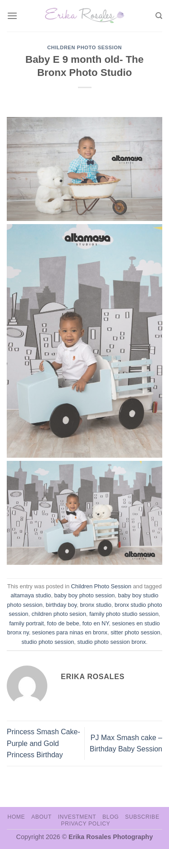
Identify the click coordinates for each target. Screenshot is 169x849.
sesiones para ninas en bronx (69, 632)
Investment (77, 817)
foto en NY (95, 623)
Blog (110, 817)
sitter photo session (135, 632)
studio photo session (48, 641)
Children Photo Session (84, 47)
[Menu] (12, 16)
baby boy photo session (84, 595)
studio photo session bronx (111, 641)
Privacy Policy (85, 824)
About (41, 817)
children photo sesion (59, 613)
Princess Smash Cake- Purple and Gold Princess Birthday (43, 743)
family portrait (26, 623)
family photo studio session (124, 613)
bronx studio (95, 604)
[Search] (158, 15)
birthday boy (61, 604)
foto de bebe (63, 623)
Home (16, 817)
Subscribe (142, 817)
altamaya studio (30, 595)
